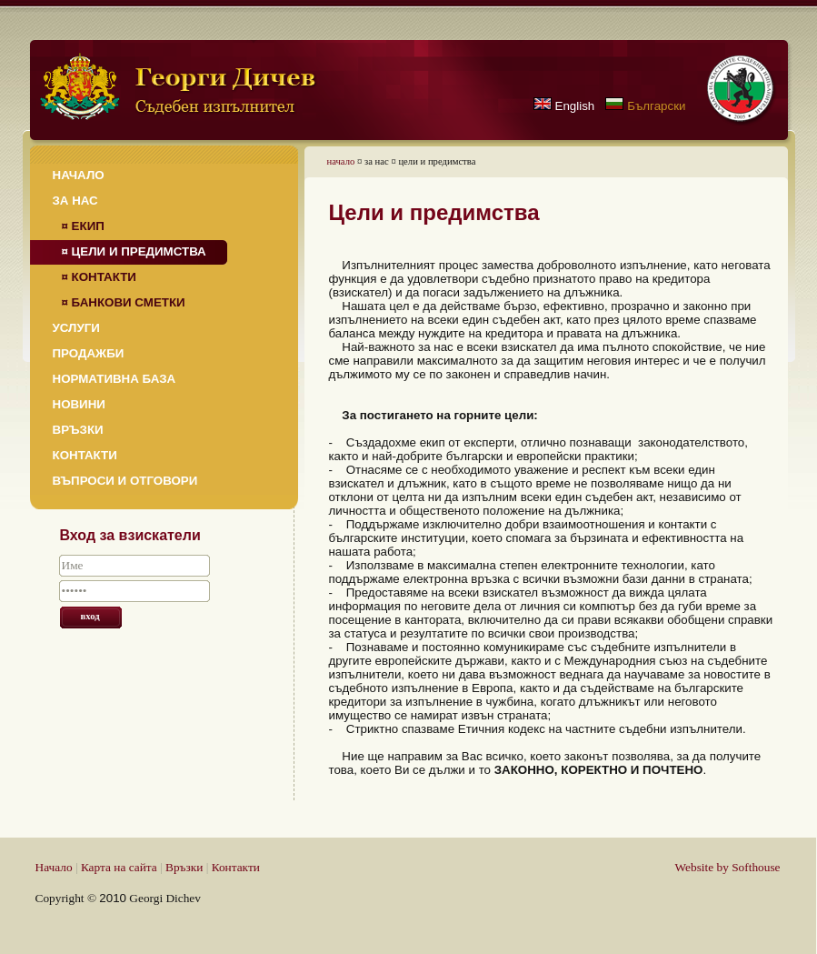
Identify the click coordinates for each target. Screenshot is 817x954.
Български (656, 106)
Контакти (85, 455)
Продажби (89, 353)
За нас (75, 200)
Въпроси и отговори (125, 480)
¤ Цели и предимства (134, 251)
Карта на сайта (119, 867)
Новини (79, 404)
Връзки (78, 430)
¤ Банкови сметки (123, 302)
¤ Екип (83, 226)
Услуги (76, 328)
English (575, 106)
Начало (79, 175)
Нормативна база (114, 379)
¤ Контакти (99, 277)
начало (341, 161)
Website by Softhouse (728, 867)
